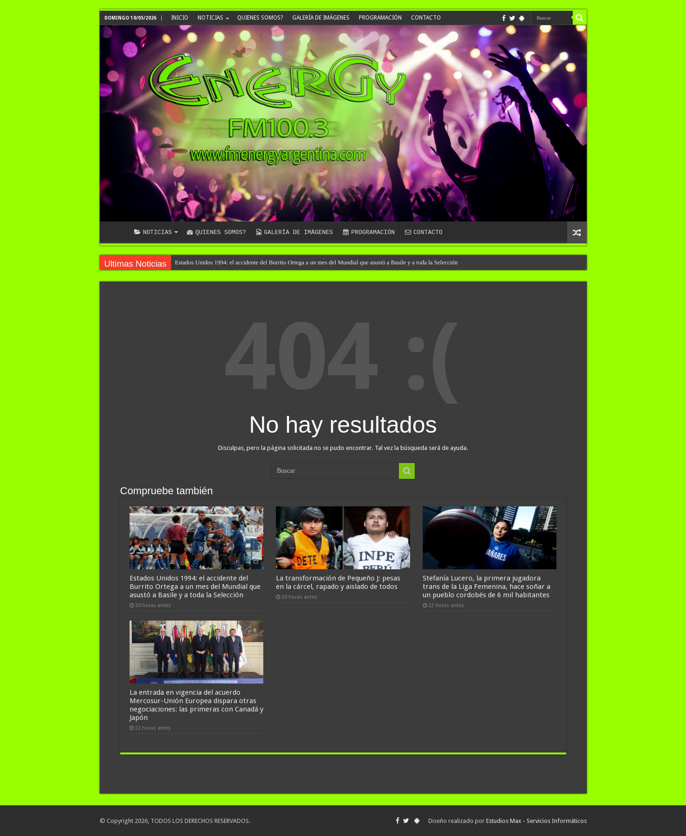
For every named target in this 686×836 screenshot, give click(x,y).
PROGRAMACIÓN (380, 17)
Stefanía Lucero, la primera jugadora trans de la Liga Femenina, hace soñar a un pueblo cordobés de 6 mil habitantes (486, 586)
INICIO (179, 17)
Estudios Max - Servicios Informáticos (536, 820)
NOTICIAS (210, 17)
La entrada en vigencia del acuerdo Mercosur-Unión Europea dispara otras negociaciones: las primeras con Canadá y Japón (196, 705)
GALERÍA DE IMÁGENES (321, 17)
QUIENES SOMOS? (260, 17)
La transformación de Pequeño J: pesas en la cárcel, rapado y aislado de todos (338, 582)
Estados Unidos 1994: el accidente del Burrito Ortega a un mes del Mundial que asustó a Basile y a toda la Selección (316, 262)
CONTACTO (426, 17)
